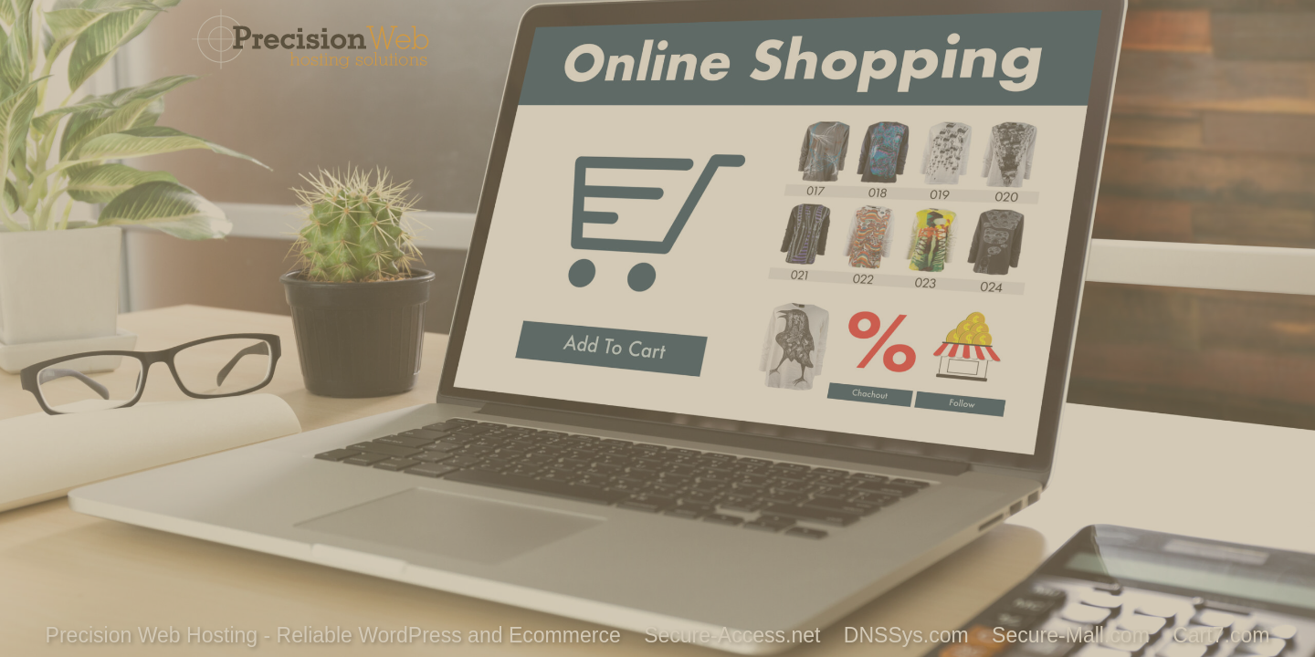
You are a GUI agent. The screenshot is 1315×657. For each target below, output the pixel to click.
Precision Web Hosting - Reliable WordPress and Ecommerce (333, 635)
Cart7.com (1221, 635)
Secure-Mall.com (1071, 635)
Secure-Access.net (732, 635)
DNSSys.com (906, 635)
